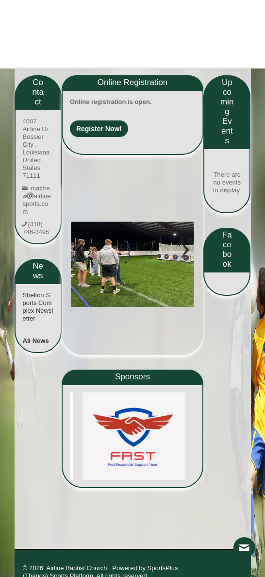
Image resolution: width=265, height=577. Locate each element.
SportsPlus (163, 568)
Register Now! (99, 129)
